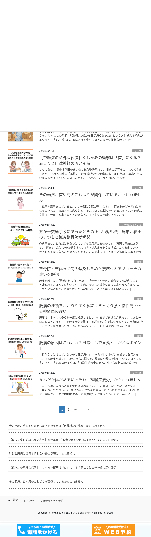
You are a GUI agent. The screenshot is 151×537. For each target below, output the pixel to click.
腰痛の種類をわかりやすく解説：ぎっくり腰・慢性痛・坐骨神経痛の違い (90, 308)
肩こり (137, 150)
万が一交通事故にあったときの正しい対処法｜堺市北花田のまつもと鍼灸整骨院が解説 (90, 234)
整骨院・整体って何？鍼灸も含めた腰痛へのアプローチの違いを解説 (90, 271)
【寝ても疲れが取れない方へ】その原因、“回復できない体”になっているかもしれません (64, 439)
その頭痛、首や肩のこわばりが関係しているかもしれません (90, 197)
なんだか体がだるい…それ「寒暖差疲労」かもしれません (90, 379)
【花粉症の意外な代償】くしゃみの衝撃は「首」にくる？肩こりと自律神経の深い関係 (90, 160)
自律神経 (136, 372)
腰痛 (139, 261)
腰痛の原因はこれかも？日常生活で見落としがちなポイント (90, 345)
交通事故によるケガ (131, 224)
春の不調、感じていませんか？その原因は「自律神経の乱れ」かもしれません (57, 426)
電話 (15, 499)
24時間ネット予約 (52, 501)
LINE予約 (29, 501)
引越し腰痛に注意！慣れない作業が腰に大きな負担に (42, 453)
